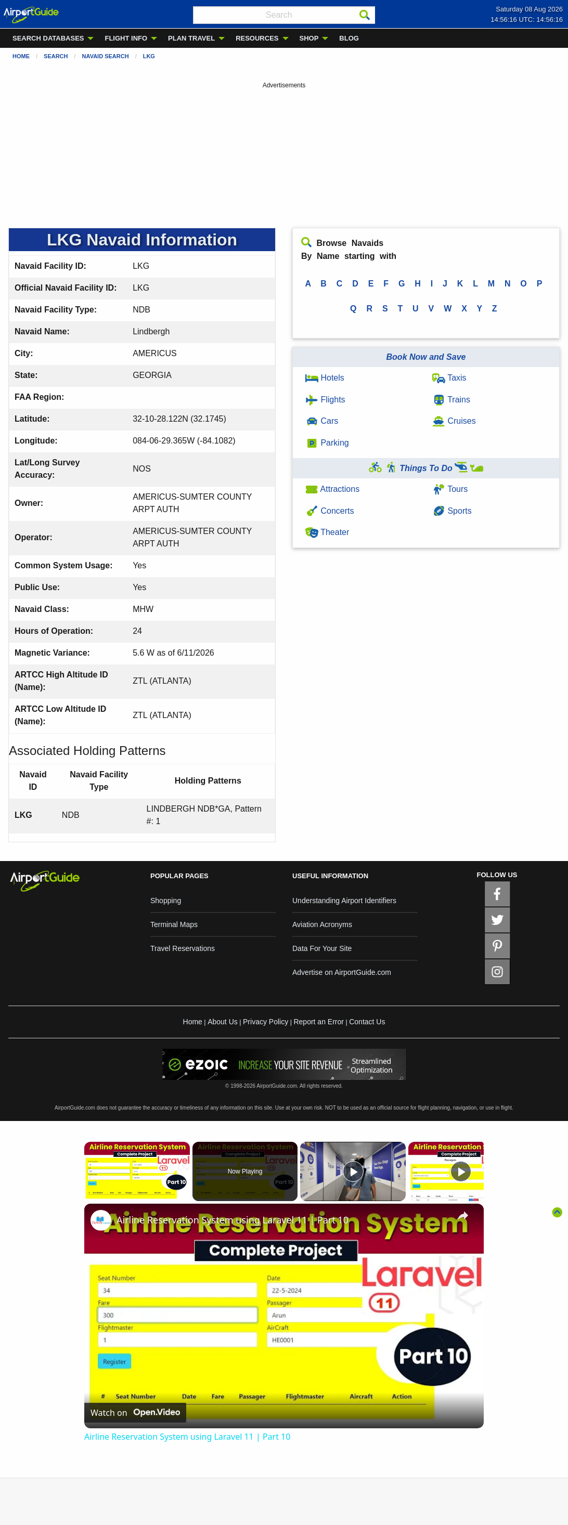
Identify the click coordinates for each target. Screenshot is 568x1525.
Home (21, 56)
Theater (327, 532)
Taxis (449, 377)
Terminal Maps (174, 924)
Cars (321, 420)
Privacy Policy (265, 1022)
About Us (223, 1022)
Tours (450, 489)
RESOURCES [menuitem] (257, 38)
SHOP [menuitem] (309, 38)
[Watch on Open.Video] (135, 1413)
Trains (451, 399)
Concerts (329, 510)
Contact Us (367, 1022)
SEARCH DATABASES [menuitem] (48, 38)
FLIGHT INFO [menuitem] (126, 38)
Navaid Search (105, 56)
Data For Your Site (322, 948)
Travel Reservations (182, 948)
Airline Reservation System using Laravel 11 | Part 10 (232, 1220)
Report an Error (318, 1022)
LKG (149, 56)
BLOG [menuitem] (349, 38)
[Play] (353, 1171)
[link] (101, 1220)
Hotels (324, 377)
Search (56, 56)
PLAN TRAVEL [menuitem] (191, 38)
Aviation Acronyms (322, 924)
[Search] (364, 15)
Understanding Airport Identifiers (344, 900)
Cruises (454, 420)
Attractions (332, 489)
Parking (327, 442)
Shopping (165, 900)
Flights (325, 399)
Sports (452, 510)
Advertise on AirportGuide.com (341, 972)
